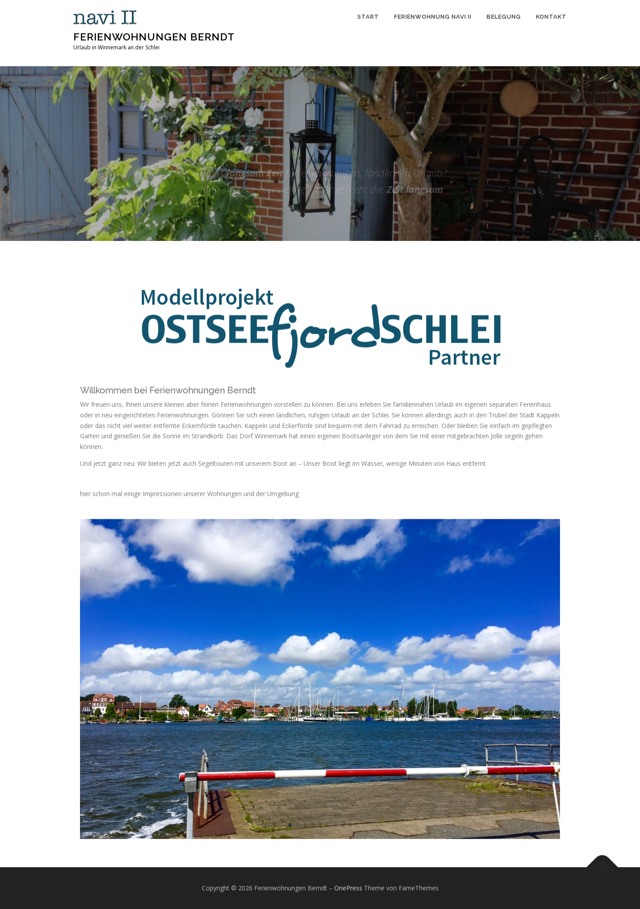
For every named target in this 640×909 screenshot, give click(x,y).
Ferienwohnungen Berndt (154, 37)
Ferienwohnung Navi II (433, 16)
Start (368, 16)
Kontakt (551, 16)
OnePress (348, 888)
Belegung (504, 16)
